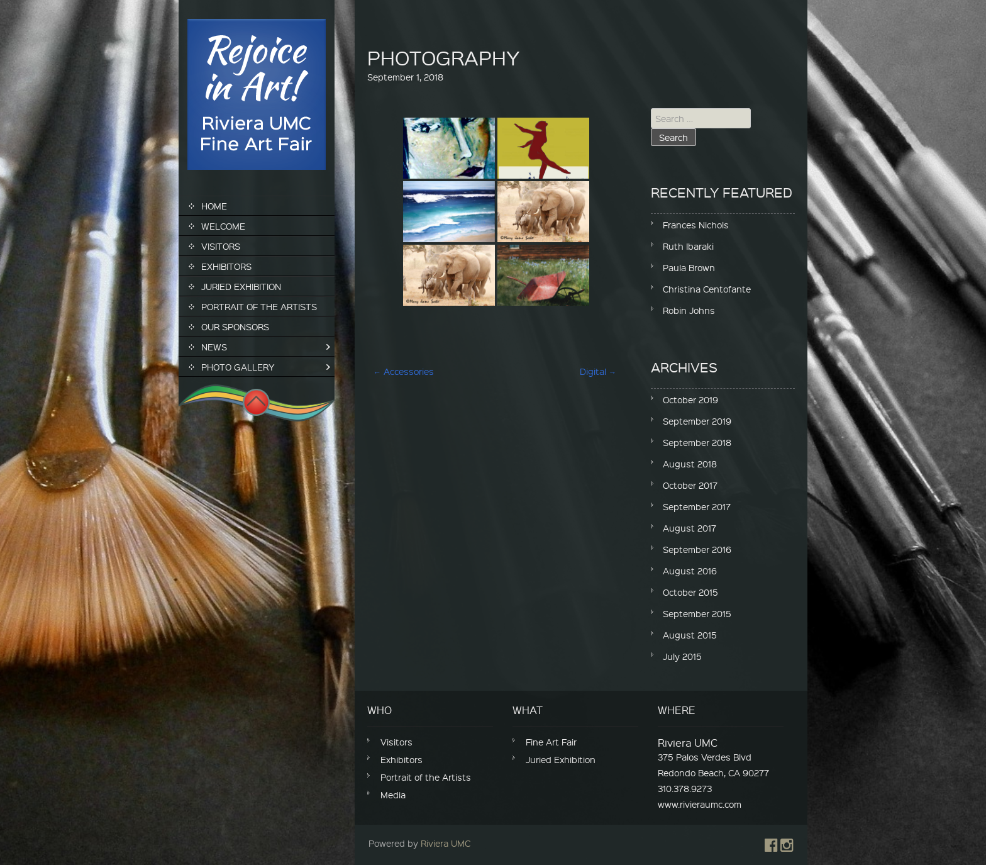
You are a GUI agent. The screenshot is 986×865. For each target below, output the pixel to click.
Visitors (220, 246)
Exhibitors (226, 266)
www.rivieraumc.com (699, 804)
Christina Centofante (707, 288)
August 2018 (690, 463)
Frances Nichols (696, 224)
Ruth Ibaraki (688, 246)
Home (214, 205)
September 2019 (697, 421)
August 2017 (689, 527)
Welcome (223, 226)
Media (393, 794)
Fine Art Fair (551, 741)
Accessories (404, 371)
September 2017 (697, 506)
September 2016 (697, 549)
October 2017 (690, 485)
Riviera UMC (445, 843)
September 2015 (697, 613)
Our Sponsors (235, 326)
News (214, 346)
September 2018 (697, 442)
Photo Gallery (238, 366)
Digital (598, 371)
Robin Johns (689, 310)
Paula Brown (689, 267)
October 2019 (690, 399)
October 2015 (690, 592)
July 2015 (682, 656)
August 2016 (690, 570)
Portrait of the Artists (259, 306)
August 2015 (690, 634)
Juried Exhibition (241, 286)
